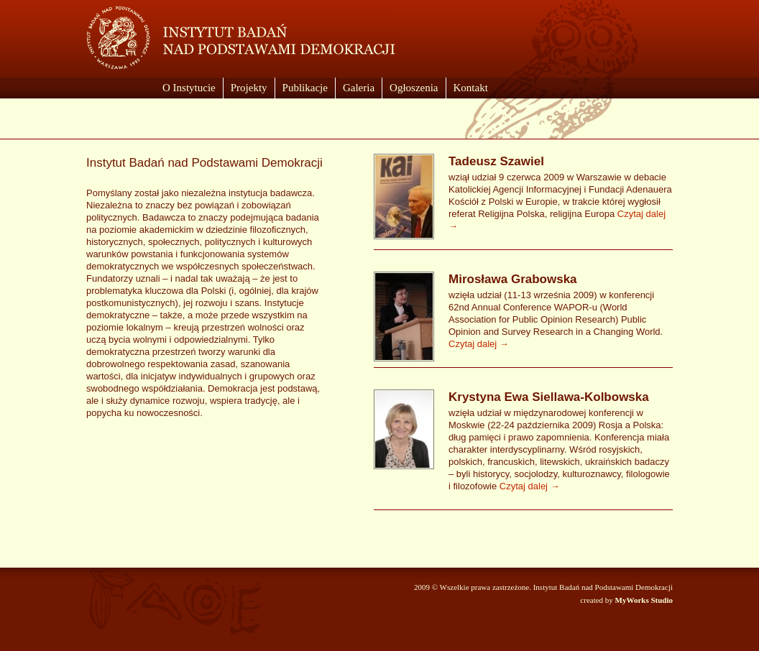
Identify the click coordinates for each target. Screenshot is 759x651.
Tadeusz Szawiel (496, 161)
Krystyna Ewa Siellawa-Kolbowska (548, 397)
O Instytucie (189, 87)
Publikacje (305, 87)
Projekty (249, 87)
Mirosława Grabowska (512, 279)
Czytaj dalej (478, 343)
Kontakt (471, 87)
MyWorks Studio (644, 600)
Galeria (358, 87)
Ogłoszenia (414, 87)
